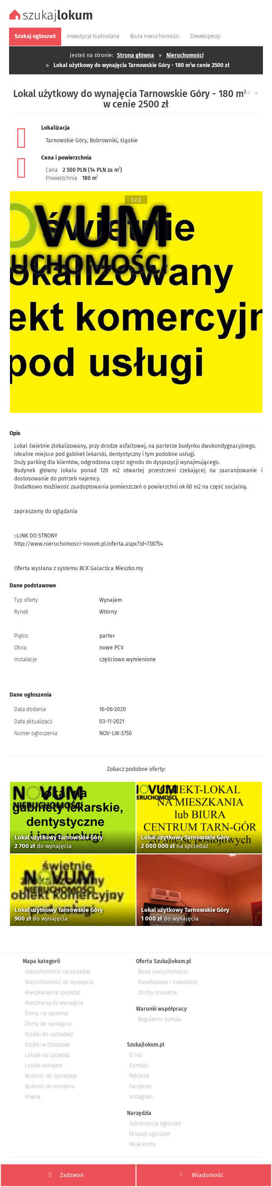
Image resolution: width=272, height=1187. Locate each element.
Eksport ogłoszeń (149, 1134)
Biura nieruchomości (163, 972)
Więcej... (34, 1097)
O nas (136, 1055)
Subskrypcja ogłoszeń (155, 1123)
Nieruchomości (185, 55)
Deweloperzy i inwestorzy (168, 982)
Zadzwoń (66, 1175)
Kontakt (138, 1065)
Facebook (140, 1086)
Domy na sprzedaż (46, 1013)
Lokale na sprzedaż (47, 1055)
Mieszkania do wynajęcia (54, 1003)
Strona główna (135, 55)
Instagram (141, 1097)
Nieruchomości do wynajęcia (59, 982)
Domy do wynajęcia (48, 1024)
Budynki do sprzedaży (51, 1076)
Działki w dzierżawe (47, 1045)
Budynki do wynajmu (50, 1086)
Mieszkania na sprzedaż (52, 992)
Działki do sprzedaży (49, 1034)
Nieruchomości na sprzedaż (58, 972)
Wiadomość (201, 1174)
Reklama (139, 1076)
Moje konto (142, 1144)
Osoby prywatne (157, 992)
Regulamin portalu (160, 1019)
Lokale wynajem (44, 1065)
